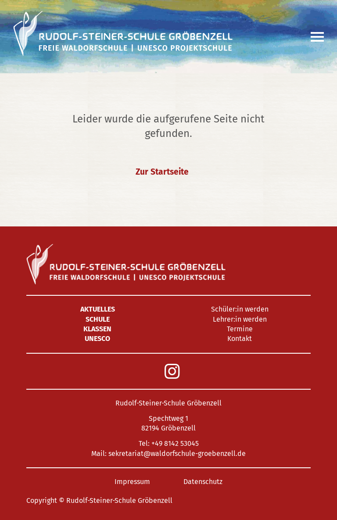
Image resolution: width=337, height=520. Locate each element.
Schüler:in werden (240, 309)
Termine (240, 329)
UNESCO (97, 338)
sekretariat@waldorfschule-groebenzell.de (177, 453)
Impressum (132, 481)
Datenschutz (202, 481)
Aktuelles (97, 309)
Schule (98, 319)
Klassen (97, 329)
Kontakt (239, 338)
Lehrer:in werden (240, 319)
